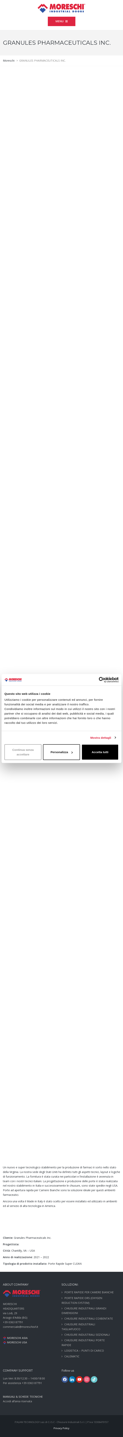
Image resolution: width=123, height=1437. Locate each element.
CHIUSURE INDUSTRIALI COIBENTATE (88, 1318)
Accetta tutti (100, 752)
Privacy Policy (61, 1428)
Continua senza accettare (23, 752)
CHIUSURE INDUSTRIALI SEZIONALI (87, 1334)
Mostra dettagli (100, 737)
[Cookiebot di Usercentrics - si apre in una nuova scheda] (102, 680)
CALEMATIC (71, 1356)
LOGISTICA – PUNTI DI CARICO (84, 1350)
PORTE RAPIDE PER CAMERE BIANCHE (89, 1292)
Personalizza (62, 752)
